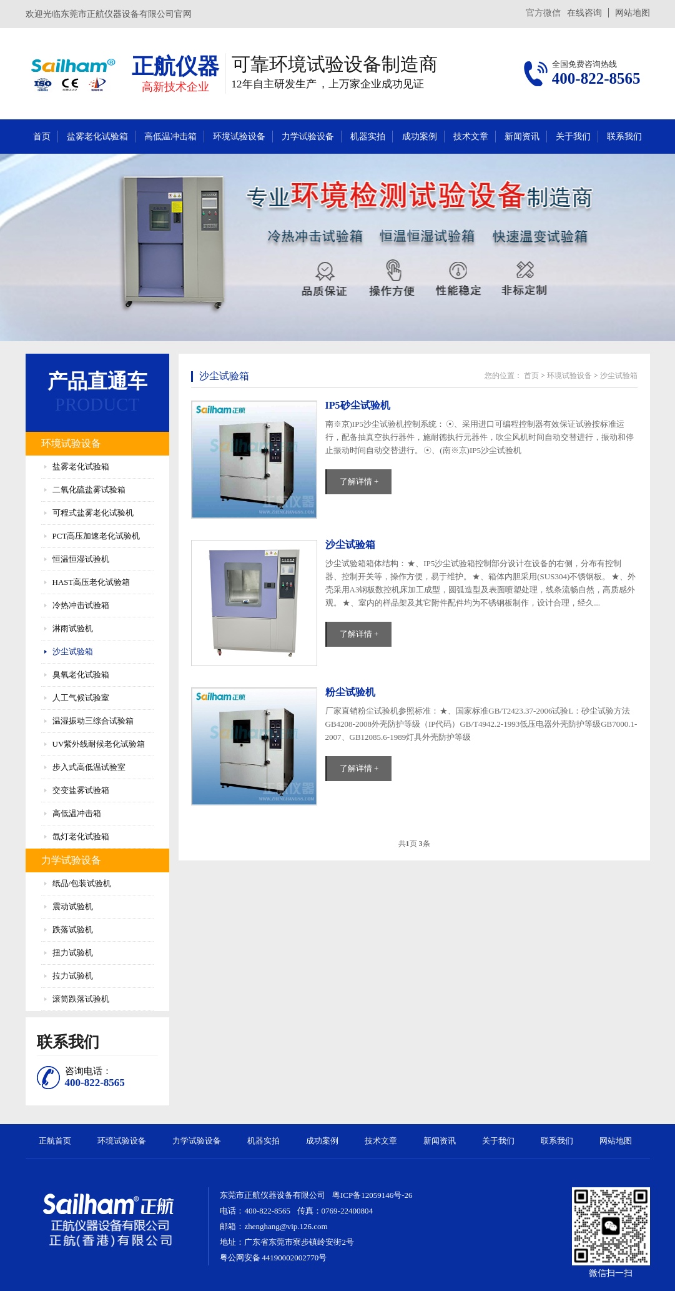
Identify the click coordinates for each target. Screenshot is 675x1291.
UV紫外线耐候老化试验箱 (98, 744)
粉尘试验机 (350, 692)
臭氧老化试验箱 (80, 674)
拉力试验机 (72, 975)
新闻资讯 (522, 136)
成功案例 (419, 136)
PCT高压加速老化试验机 (96, 536)
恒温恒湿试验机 (80, 559)
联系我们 (624, 136)
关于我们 (573, 136)
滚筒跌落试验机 (80, 999)
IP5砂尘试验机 (357, 405)
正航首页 (55, 1140)
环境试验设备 (239, 136)
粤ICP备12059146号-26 (372, 1195)
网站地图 (632, 12)
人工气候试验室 (80, 697)
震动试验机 (72, 906)
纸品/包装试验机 (82, 883)
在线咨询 (584, 12)
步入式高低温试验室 (89, 767)
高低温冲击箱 (170, 136)
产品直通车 (97, 381)
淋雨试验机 (72, 628)
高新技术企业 (175, 87)
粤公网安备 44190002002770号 (273, 1257)
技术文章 (470, 136)
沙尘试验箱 (72, 651)
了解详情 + (359, 481)
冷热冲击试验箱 (80, 605)
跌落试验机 (72, 929)
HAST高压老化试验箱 (91, 582)
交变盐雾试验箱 (80, 790)
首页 (42, 136)
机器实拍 (367, 136)
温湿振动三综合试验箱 (93, 720)
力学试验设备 (308, 136)
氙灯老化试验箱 (80, 836)
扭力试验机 (72, 952)
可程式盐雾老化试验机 (93, 512)
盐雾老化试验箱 (97, 136)
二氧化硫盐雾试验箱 (89, 489)
